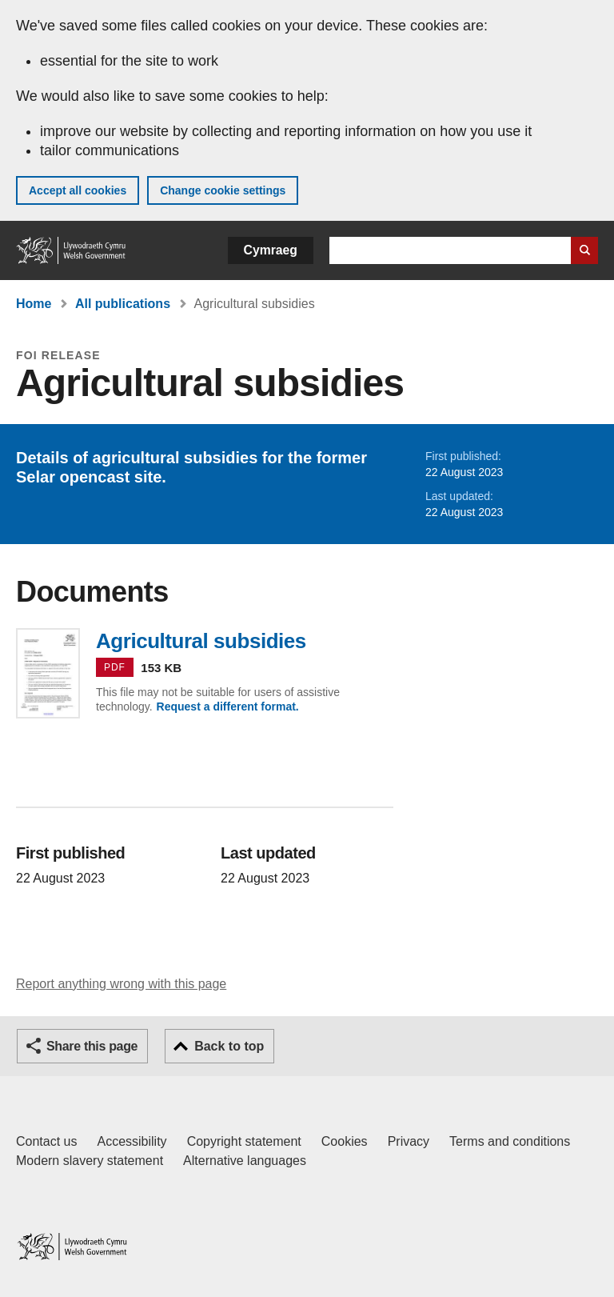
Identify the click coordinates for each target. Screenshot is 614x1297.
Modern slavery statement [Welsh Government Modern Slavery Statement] (89, 1160)
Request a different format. (228, 706)
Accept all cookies (77, 190)
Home (33, 303)
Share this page (92, 1046)
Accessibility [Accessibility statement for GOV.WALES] (131, 1141)
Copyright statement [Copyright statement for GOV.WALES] (244, 1141)
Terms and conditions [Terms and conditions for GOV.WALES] (509, 1141)
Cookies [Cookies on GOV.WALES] (344, 1141)
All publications (122, 303)
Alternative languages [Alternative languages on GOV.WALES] (244, 1160)
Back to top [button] (229, 1046)
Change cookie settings (222, 190)
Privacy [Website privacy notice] (408, 1141)
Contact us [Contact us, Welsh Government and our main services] (46, 1141)
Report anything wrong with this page (121, 984)
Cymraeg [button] (270, 250)
